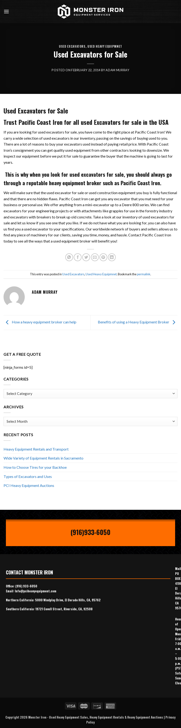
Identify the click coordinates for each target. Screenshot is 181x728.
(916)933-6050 (90, 532)
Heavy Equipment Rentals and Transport (36, 449)
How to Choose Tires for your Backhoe (35, 467)
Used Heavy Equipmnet (104, 46)
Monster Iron (37, 717)
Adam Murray (117, 70)
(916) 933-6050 (26, 586)
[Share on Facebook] (78, 257)
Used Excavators (72, 46)
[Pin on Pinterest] (103, 257)
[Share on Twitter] (86, 257)
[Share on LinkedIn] (112, 257)
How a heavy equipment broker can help (40, 322)
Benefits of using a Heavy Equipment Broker (137, 322)
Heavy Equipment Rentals (107, 717)
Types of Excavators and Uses (28, 476)
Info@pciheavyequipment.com (35, 591)
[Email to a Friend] (95, 257)
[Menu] (6, 11)
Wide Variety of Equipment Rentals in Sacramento (43, 458)
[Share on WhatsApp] (69, 257)
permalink (143, 274)
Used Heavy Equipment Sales (68, 717)
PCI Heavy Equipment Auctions (29, 485)
